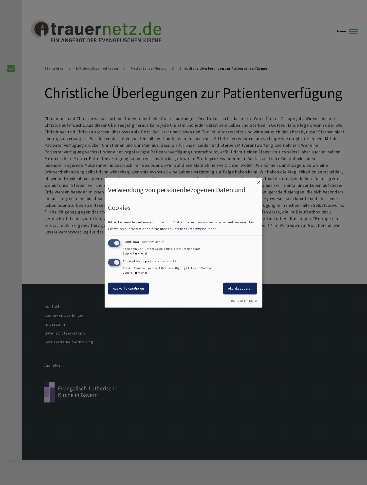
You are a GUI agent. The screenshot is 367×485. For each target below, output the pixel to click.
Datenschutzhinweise (189, 229)
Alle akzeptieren (240, 288)
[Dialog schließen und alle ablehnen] (258, 180)
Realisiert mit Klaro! (244, 301)
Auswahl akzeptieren (128, 288)
